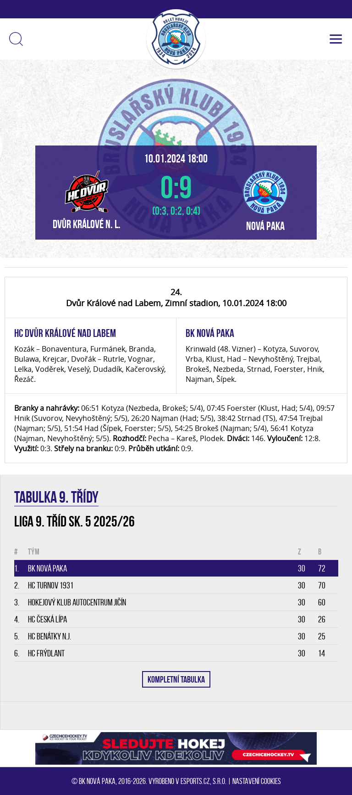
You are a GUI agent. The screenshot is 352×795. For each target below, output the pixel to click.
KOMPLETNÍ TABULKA (176, 679)
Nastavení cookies (256, 781)
